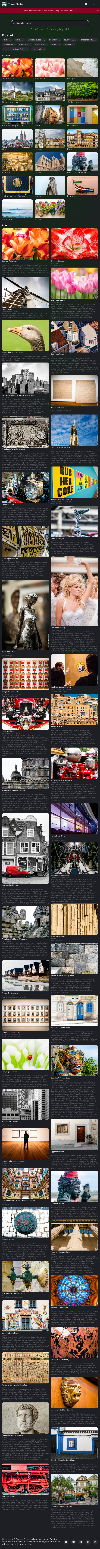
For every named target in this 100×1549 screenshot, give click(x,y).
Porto (4, 1242)
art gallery (54, 40)
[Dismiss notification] (98, 11)
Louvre (53, 1362)
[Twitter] (88, 1542)
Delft (52, 356)
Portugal (54, 1462)
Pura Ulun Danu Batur (59, 1080)
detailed (55, 44)
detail (7, 40)
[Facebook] (80, 1542)
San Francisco (56, 1509)
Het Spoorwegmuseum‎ (10, 507)
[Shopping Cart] (86, 4)
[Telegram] (73, 1542)
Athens (53, 939)
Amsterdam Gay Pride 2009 (60, 630)
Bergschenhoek (8, 995)
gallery (19, 40)
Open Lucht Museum (10, 312)
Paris (52, 1310)
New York (5, 397)
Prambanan (6, 451)
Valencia (54, 1412)
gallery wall (70, 40)
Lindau (4, 1335)
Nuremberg (55, 838)
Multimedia (9, 44)
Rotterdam (6, 355)
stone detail (41, 44)
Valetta (53, 729)
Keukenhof (55, 263)
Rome (4, 1203)
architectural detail (36, 40)
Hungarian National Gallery (16, 49)
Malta (53, 1030)
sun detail (69, 44)
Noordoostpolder (8, 263)
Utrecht (5, 1074)
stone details (38, 49)
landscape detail (88, 40)
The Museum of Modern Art (61, 410)
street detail (25, 44)
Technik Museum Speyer (60, 541)
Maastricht (6, 654)
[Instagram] (95, 1542)
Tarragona (5, 1296)
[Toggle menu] (94, 4)
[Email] (66, 1542)
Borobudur (54, 978)
